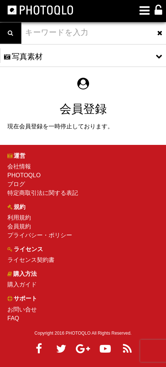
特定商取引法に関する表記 (42, 193)
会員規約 (19, 226)
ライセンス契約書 (30, 260)
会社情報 (19, 166)
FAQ (13, 318)
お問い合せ (22, 309)
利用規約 (19, 217)
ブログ (16, 184)
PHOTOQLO (23, 175)
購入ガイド (22, 284)
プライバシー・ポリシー (39, 235)
